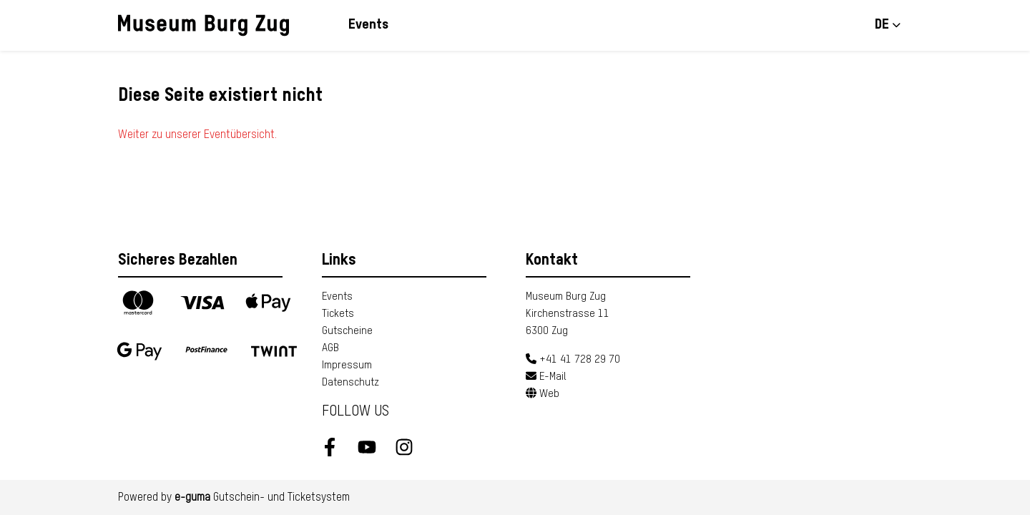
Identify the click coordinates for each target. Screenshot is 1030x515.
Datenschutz (350, 382)
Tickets (338, 313)
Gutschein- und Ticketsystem (262, 498)
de (882, 24)
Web (542, 393)
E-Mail (546, 376)
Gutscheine (347, 330)
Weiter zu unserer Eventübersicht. (197, 135)
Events (368, 24)
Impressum (347, 365)
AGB (330, 348)
